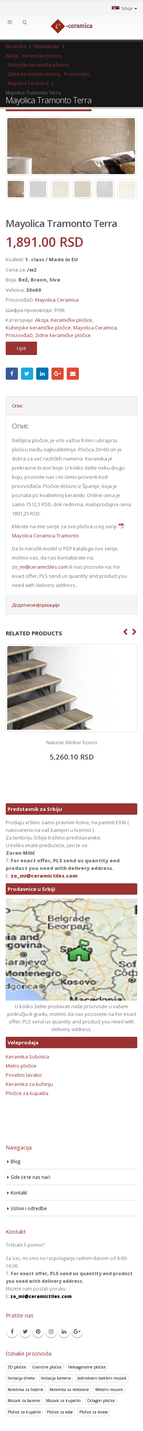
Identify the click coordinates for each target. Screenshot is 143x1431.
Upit (21, 348)
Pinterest (38, 1331)
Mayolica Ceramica (57, 299)
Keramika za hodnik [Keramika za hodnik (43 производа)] (25, 1389)
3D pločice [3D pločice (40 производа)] (17, 1367)
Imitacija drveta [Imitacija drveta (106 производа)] (21, 1378)
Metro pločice (21, 1065)
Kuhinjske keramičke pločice (38, 327)
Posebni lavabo (24, 1074)
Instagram (51, 1331)
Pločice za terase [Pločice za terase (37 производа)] (93, 1412)
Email (73, 374)
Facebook (12, 374)
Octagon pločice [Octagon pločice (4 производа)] (101, 1400)
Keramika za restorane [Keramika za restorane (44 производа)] (69, 1389)
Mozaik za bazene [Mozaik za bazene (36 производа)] (24, 1400)
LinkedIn (42, 374)
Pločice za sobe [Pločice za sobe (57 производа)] (60, 1412)
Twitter (27, 374)
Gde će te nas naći (30, 1177)
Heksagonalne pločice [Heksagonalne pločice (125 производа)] (87, 1367)
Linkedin (64, 1331)
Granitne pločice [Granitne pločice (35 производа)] (46, 1367)
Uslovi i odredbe (29, 1208)
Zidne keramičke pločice (63, 335)
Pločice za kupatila (27, 1093)
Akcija (41, 320)
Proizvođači (19, 335)
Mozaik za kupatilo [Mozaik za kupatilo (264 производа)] (63, 1400)
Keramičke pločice (71, 320)
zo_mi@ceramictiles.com (40, 566)
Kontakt (19, 1193)
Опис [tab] (17, 405)
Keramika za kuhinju (29, 1084)
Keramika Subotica (27, 1056)
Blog (15, 1161)
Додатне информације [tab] (35, 604)
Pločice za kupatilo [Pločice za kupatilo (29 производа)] (24, 1412)
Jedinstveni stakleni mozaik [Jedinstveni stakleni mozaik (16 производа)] (102, 1378)
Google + (57, 374)
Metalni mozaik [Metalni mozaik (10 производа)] (109, 1389)
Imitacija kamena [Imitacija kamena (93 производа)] (56, 1378)
